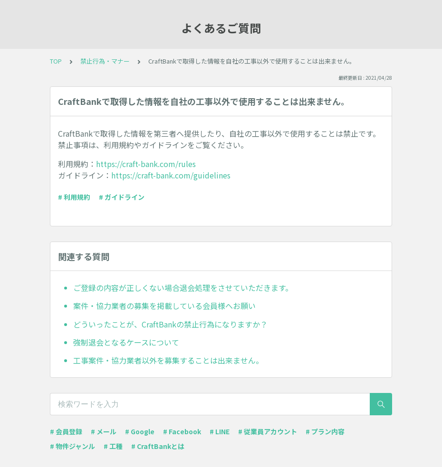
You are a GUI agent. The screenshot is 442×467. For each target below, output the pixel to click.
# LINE (220, 431)
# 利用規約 (74, 197)
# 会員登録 (66, 431)
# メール (103, 431)
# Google (139, 431)
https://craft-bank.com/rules (146, 163)
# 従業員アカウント (267, 431)
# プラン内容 (325, 431)
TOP (56, 60)
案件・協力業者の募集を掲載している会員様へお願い (164, 305)
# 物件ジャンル (72, 446)
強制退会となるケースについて (126, 342)
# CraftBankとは (157, 446)
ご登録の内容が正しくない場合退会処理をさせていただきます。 (183, 287)
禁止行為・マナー (105, 60)
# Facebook (182, 431)
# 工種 (113, 446)
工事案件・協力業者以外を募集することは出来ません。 (168, 360)
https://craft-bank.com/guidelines (171, 175)
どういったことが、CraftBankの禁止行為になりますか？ (170, 324)
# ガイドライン (121, 197)
